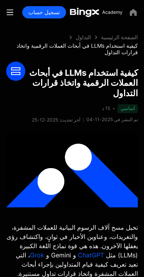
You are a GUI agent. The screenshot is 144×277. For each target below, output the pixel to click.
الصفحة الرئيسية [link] (119, 37)
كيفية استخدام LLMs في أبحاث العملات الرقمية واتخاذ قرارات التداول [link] (77, 48)
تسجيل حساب (44, 12)
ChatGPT (91, 255)
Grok (37, 255)
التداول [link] (83, 37)
